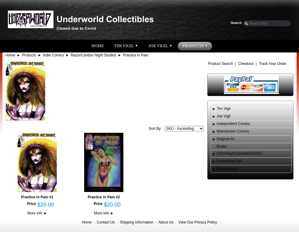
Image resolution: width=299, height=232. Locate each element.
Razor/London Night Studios (93, 55)
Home (10, 55)
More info (37, 213)
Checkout (246, 64)
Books (222, 146)
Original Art (226, 139)
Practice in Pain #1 (37, 197)
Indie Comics (53, 55)
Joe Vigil (223, 116)
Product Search (220, 64)
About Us (165, 222)
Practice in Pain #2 (104, 197)
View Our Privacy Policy (197, 222)
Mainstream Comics (233, 131)
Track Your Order (273, 64)
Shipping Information (136, 222)
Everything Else (229, 161)
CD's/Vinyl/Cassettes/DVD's (239, 153)
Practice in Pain (135, 55)
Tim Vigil (223, 108)
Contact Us (106, 222)
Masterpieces (227, 168)
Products (29, 55)
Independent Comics (233, 124)
